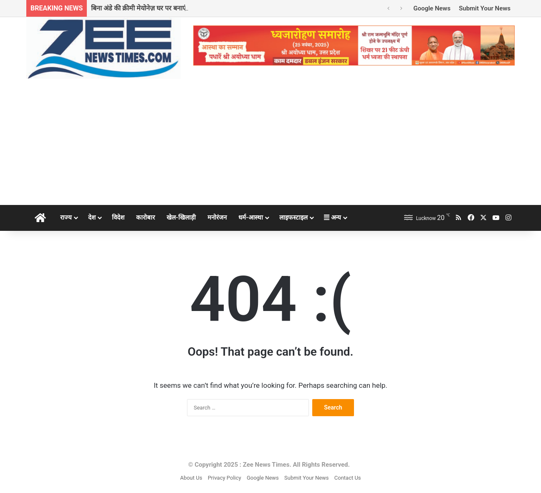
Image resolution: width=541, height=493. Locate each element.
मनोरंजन (217, 217)
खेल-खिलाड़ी (181, 217)
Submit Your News (485, 8)
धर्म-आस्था (250, 217)
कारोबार (145, 217)
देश (92, 217)
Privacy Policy (224, 478)
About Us (191, 478)
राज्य (66, 217)
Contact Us (347, 478)
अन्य (332, 217)
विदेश (118, 217)
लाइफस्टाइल (293, 217)
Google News (431, 8)
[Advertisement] (270, 142)
